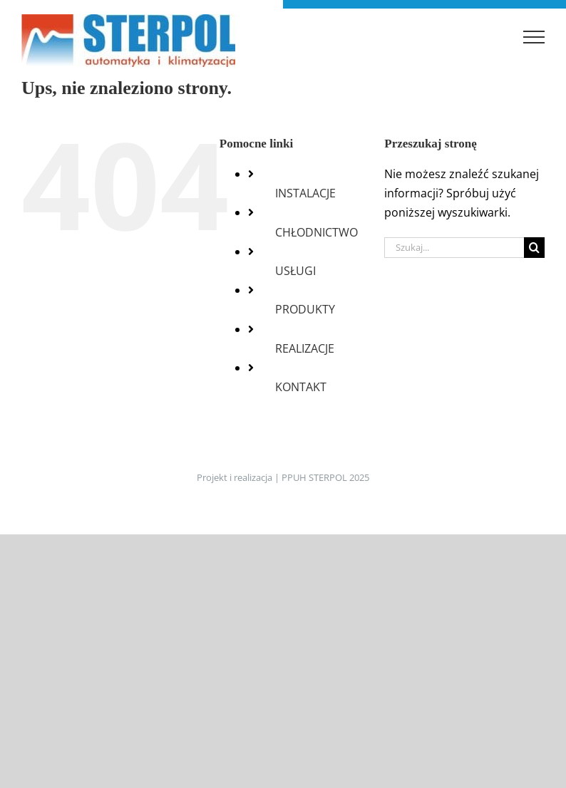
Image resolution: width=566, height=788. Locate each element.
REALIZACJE (304, 348)
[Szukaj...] (454, 247)
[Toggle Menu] (534, 37)
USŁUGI (295, 271)
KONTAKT (300, 387)
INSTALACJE (305, 193)
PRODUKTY (305, 309)
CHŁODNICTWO (316, 232)
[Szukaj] (534, 247)
